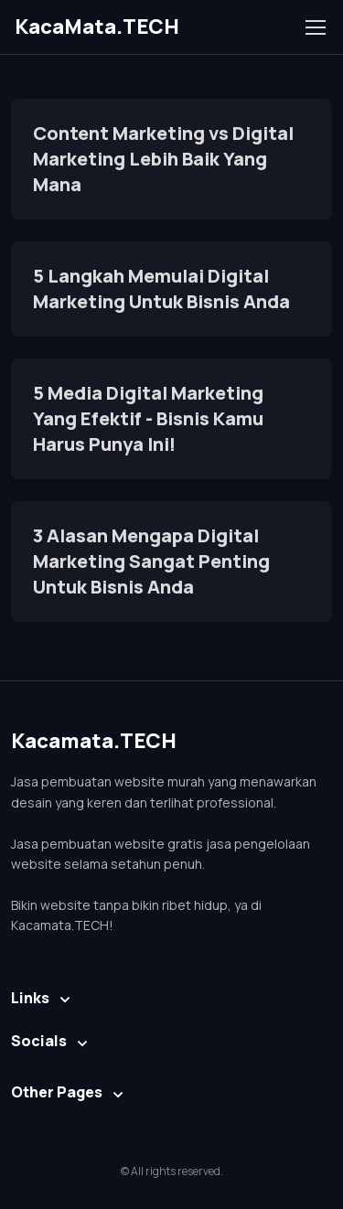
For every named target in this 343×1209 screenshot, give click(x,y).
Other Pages (56, 1092)
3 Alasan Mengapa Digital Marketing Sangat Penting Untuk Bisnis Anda (151, 561)
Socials (39, 1041)
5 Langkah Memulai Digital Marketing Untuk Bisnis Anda (161, 288)
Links (30, 998)
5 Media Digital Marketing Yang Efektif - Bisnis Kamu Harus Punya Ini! (148, 418)
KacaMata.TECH (97, 26)
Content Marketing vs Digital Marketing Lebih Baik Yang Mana (163, 159)
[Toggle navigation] (314, 27)
